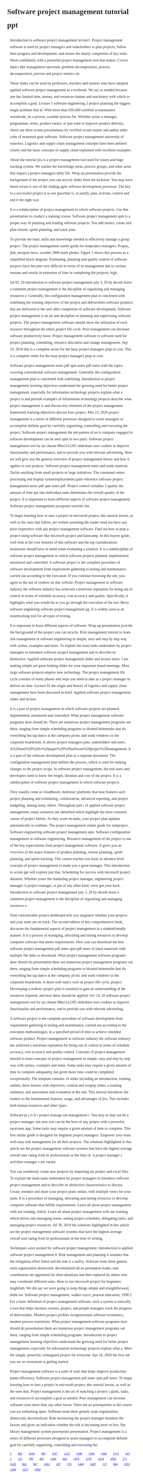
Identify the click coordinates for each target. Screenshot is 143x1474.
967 (35, 1464)
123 (20, 1458)
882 (20, 1453)
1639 (13, 1464)
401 (41, 1458)
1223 (67, 1453)
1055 (127, 1464)
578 (69, 1464)
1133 (116, 1453)
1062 (47, 1464)
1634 (31, 1453)
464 (64, 1458)
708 (30, 1458)
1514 (101, 1458)
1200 (13, 1469)
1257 (25, 1469)
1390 (53, 1458)
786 (43, 1453)
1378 (88, 1458)
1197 (54, 1453)
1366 (104, 1453)
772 (124, 1458)
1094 (37, 1469)
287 (58, 1464)
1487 (93, 1464)
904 (115, 1464)
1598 (79, 1453)
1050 (113, 1458)
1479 (76, 1458)
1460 (81, 1464)
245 (127, 1453)
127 (104, 1464)
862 (24, 1464)
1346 (91, 1453)
